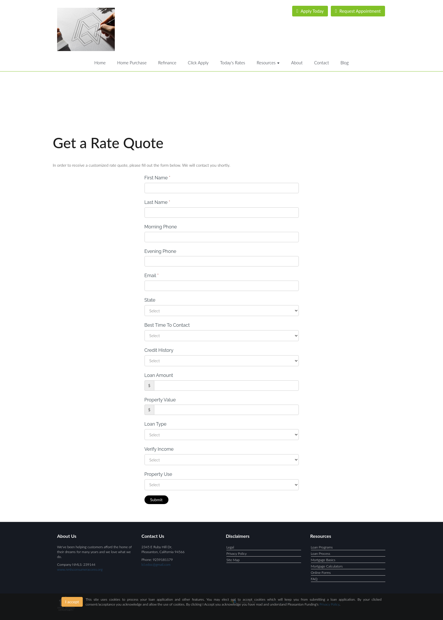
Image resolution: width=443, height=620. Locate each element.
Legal (230, 547)
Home (100, 62)
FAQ (314, 579)
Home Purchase (132, 62)
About (297, 62)
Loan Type (155, 424)
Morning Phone (160, 227)
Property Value (160, 400)
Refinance (167, 62)
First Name (157, 178)
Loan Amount (158, 375)
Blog (344, 62)
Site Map (233, 560)
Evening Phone (160, 251)
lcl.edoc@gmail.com (156, 564)
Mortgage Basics (323, 560)
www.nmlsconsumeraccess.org (80, 569)
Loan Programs (322, 547)
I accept (72, 601)
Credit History (159, 350)
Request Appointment (358, 11)
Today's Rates (232, 62)
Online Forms (321, 572)
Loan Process (320, 553)
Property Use (158, 474)
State (149, 300)
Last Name (157, 202)
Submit (156, 499)
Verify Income (159, 449)
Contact (321, 62)
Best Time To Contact (167, 325)
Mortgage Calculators (327, 566)
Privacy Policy (236, 553)
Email (151, 275)
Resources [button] (268, 62)
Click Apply (198, 62)
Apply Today (310, 11)
